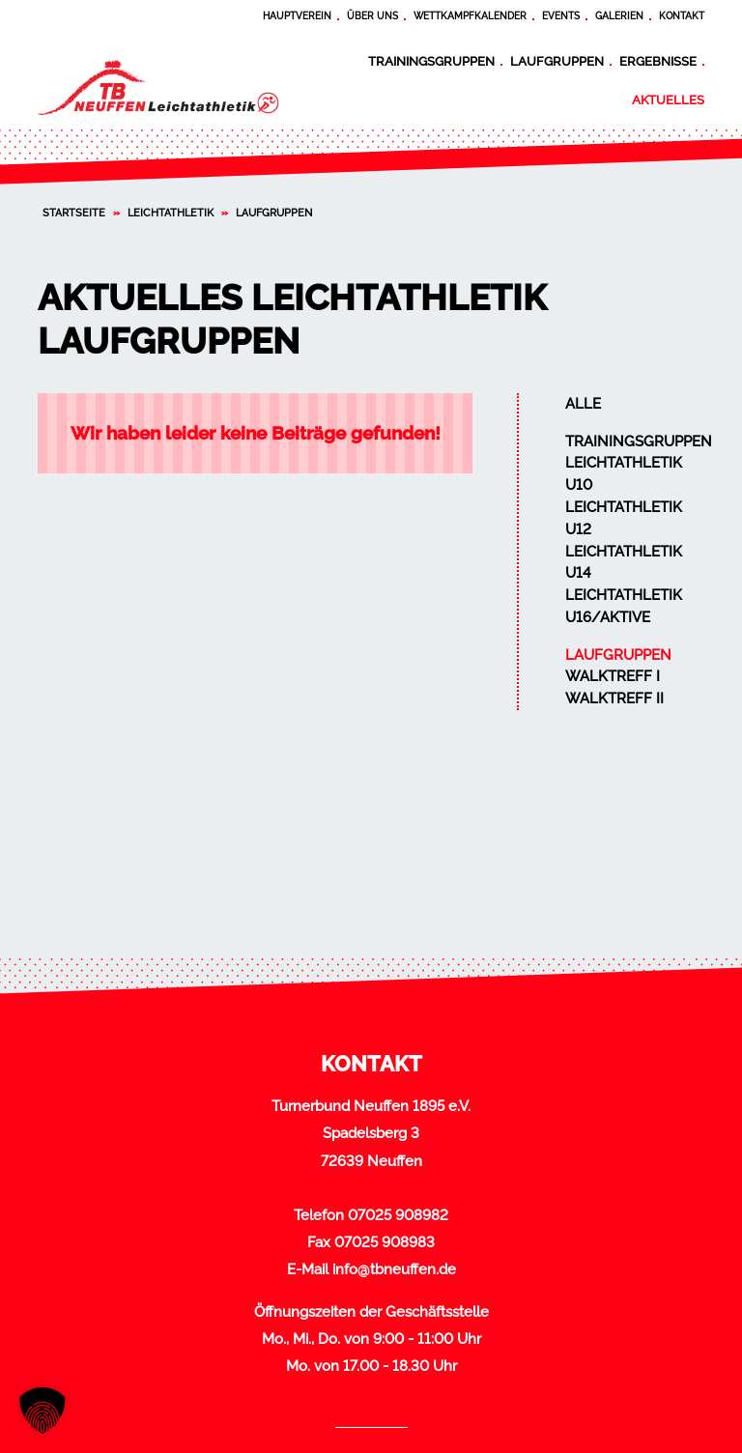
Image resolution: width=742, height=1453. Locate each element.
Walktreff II (614, 698)
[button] (42, 1410)
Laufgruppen (557, 61)
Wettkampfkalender (470, 16)
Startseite (74, 212)
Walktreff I (612, 676)
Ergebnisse (658, 61)
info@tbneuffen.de (394, 1269)
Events (561, 16)
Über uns (372, 16)
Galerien (619, 16)
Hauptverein (297, 16)
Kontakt (681, 16)
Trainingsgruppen (431, 61)
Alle (583, 404)
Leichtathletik (171, 212)
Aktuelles (668, 99)
